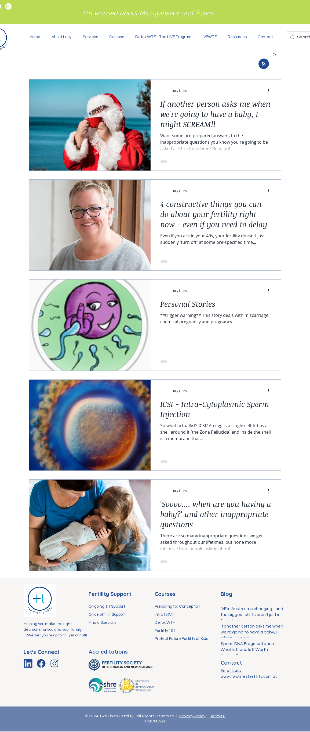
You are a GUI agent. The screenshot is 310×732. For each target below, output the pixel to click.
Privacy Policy (192, 716)
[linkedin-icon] (28, 663)
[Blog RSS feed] (263, 64)
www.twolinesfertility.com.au (249, 677)
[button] (92, 37)
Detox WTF (165, 623)
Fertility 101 (165, 631)
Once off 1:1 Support (107, 615)
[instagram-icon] (54, 663)
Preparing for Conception (177, 606)
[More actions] (270, 90)
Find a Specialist (103, 623)
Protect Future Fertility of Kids (181, 639)
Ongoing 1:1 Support (107, 606)
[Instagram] (8, 6)
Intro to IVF (164, 615)
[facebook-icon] (41, 663)
